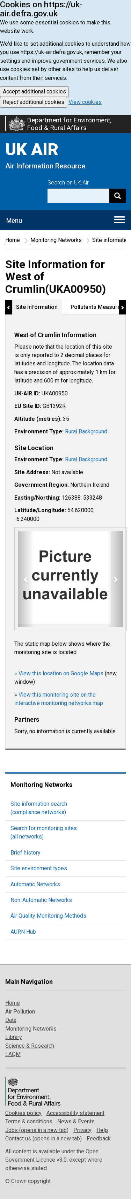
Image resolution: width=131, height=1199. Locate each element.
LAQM (13, 1054)
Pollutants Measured (97, 307)
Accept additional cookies (34, 91)
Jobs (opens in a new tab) (36, 1130)
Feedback (99, 1138)
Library (13, 1037)
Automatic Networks (35, 884)
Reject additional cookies (33, 102)
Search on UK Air (68, 182)
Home (12, 240)
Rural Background (86, 431)
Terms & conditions (28, 1121)
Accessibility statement (75, 1113)
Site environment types (38, 868)
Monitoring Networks (56, 240)
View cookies (85, 102)
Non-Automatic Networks (41, 900)
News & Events (76, 1121)
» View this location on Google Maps (58, 673)
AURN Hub (23, 931)
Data (10, 1020)
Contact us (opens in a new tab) (43, 1138)
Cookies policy (23, 1113)
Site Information (37, 307)
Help (102, 1130)
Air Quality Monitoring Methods (48, 915)
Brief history (25, 852)
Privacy (82, 1130)
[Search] (117, 196)
